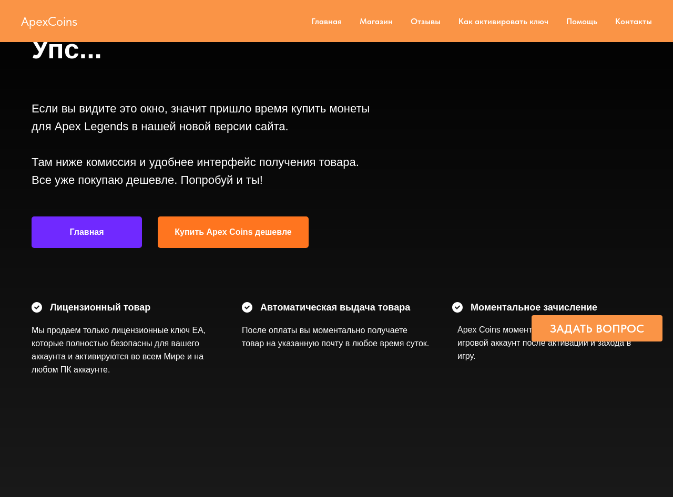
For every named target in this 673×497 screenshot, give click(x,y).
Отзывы (426, 21)
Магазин (376, 21)
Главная (326, 21)
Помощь (581, 21)
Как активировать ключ (503, 21)
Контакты (633, 21)
